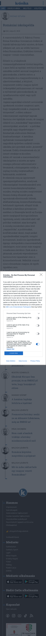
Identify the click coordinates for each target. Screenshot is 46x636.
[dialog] (23, 318)
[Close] (42, 275)
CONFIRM (14, 353)
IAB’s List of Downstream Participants (18, 307)
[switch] (37, 318)
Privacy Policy (35, 361)
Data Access (23, 361)
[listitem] (23, 313)
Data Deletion (10, 361)
